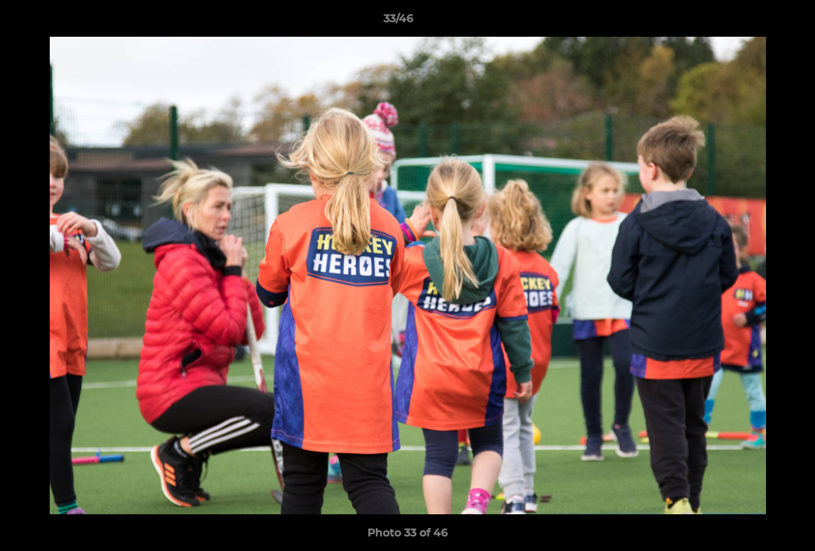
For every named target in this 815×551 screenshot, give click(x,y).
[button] (751, 22)
